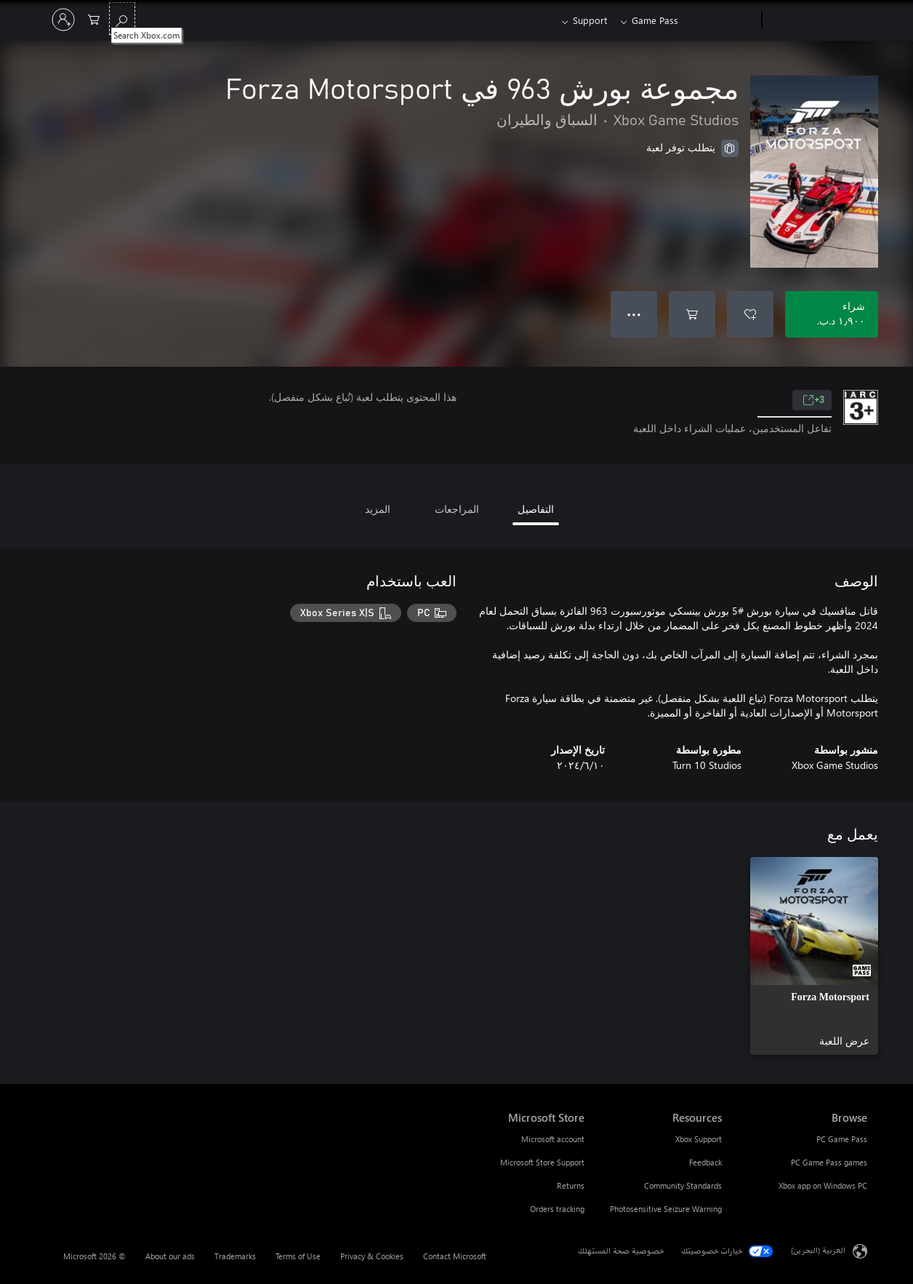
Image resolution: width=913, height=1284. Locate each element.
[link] (814, 956)
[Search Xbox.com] (122, 18)
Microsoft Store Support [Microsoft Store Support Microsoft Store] (542, 1162)
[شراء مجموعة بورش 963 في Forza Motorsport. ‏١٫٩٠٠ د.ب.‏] (831, 314)
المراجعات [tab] (457, 509)
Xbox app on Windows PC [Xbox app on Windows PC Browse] (823, 1185)
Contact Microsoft (454, 1256)
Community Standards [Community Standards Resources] (683, 1185)
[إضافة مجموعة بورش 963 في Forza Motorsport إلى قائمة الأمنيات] (750, 314)
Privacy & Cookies (371, 1256)
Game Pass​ (655, 20)
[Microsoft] (817, 20)
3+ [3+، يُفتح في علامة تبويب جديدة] (813, 400)
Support (587, 20)
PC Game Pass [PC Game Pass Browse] (841, 1139)
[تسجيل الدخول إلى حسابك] (63, 19)
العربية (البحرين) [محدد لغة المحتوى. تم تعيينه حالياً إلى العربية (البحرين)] (818, 1250)
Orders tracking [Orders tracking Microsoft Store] (557, 1208)
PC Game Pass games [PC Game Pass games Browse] (829, 1162)
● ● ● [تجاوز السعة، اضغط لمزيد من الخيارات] (634, 314)
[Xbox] (721, 20)
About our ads (170, 1256)
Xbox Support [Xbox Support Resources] (698, 1139)
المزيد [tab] (377, 509)
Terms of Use (298, 1256)
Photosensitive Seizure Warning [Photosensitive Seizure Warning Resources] (666, 1208)
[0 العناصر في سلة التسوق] (94, 18)
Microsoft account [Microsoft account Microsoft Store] (552, 1139)
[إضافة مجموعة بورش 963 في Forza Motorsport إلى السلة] (692, 314)
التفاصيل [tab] (536, 509)
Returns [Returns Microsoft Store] (570, 1185)
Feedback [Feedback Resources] (705, 1162)
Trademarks (235, 1256)
